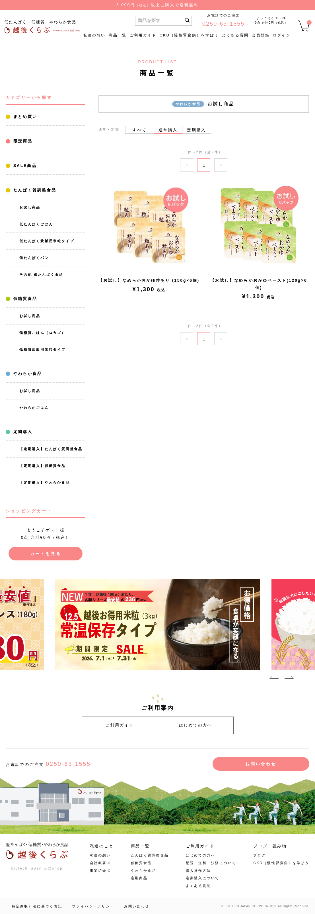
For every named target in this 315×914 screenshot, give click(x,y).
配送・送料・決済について (211, 863)
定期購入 (21, 431)
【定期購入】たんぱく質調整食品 (51, 449)
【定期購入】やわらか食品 (44, 483)
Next (289, 678)
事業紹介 (98, 871)
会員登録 (261, 35)
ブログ (259, 855)
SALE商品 (24, 165)
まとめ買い (24, 116)
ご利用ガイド (143, 35)
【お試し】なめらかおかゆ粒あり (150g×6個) (148, 280)
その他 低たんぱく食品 (41, 275)
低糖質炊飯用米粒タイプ (42, 350)
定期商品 (139, 878)
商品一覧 (118, 35)
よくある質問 (235, 35)
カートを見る (45, 553)
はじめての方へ (196, 725)
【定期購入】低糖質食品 (42, 466)
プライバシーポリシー (93, 906)
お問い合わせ (260, 764)
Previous (274, 678)
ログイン (282, 35)
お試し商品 (29, 207)
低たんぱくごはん (36, 224)
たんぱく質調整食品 (33, 190)
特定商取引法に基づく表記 (37, 906)
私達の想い (94, 35)
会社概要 (98, 863)
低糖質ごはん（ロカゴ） (42, 333)
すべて (139, 130)
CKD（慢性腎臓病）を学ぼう (189, 35)
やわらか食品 (26, 373)
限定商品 (21, 141)
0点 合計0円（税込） (271, 22)
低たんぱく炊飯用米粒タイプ (46, 241)
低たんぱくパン (34, 258)
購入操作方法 (198, 871)
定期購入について (202, 878)
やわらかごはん (34, 408)
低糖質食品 (24, 298)
